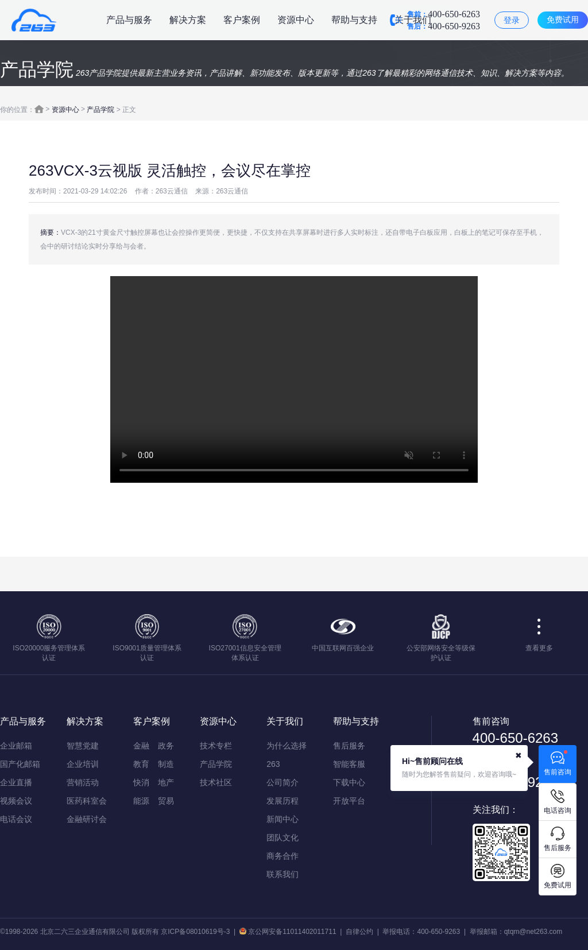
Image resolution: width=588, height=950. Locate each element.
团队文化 (282, 837)
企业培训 (83, 764)
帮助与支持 (354, 20)
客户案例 (241, 20)
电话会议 (16, 819)
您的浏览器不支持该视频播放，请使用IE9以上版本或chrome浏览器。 (294, 379)
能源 (141, 800)
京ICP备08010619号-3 (195, 932)
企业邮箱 (16, 745)
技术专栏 (216, 745)
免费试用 (563, 19)
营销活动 (83, 782)
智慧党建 (83, 745)
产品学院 (100, 110)
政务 (166, 745)
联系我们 (282, 874)
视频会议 (16, 800)
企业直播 (16, 782)
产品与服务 (129, 20)
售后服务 (349, 745)
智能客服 (349, 764)
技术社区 (216, 782)
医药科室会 (87, 800)
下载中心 (349, 782)
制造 (166, 764)
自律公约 (359, 932)
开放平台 (349, 800)
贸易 (166, 800)
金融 (141, 745)
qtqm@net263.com (533, 932)
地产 (166, 782)
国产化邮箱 (20, 764)
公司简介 (282, 782)
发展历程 (282, 800)
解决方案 (187, 20)
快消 (141, 782)
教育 (141, 764)
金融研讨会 (87, 819)
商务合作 (282, 855)
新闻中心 (282, 819)
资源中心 (295, 20)
